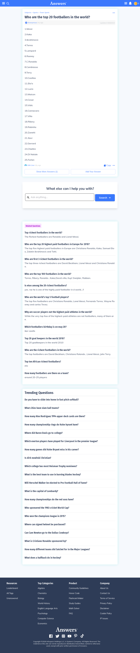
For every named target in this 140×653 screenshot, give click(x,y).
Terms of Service (107, 598)
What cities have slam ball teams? (42, 407)
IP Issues (104, 618)
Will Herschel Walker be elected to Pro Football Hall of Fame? (56, 482)
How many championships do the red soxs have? (49, 499)
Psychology (43, 613)
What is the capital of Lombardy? (41, 490)
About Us (104, 588)
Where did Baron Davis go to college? (44, 432)
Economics (42, 623)
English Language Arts (48, 608)
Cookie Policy (106, 613)
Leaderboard (12, 588)
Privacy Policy (106, 603)
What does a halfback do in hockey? (43, 557)
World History (44, 603)
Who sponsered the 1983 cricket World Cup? (47, 507)
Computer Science (46, 618)
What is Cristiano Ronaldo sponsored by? (46, 540)
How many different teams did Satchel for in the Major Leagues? (57, 548)
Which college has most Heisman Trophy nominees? (51, 465)
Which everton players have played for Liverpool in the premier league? (61, 440)
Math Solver (74, 608)
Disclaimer (104, 608)
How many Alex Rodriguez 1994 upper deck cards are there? (55, 415)
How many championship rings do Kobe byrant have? (51, 424)
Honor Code (74, 593)
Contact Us (105, 593)
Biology (41, 598)
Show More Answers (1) (47, 171)
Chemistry (42, 593)
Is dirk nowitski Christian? (38, 457)
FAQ (71, 613)
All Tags (10, 593)
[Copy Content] (107, 165)
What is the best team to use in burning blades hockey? (53, 474)
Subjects (28, 12)
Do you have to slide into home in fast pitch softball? (52, 399)
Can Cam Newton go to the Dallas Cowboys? (47, 532)
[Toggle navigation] (125, 3)
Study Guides (75, 603)
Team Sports (44, 12)
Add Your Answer (93, 171)
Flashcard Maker (76, 598)
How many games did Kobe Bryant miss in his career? (52, 449)
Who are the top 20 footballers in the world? (57, 17)
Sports (35, 12)
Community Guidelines (78, 588)
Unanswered (12, 598)
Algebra (41, 588)
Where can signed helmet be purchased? (45, 524)
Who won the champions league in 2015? (45, 515)
